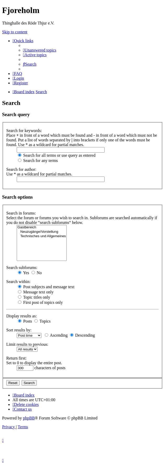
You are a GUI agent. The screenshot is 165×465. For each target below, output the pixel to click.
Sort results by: (19, 330)
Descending (82, 335)
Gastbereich (41, 227)
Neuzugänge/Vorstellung (41, 232)
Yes (23, 273)
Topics (42, 321)
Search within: (18, 281)
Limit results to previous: (27, 344)
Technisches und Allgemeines (41, 236)
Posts (25, 321)
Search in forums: (21, 213)
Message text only (35, 292)
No (37, 273)
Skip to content (14, 32)
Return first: (16, 358)
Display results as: (21, 316)
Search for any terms (38, 160)
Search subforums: (22, 267)
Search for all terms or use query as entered (56, 155)
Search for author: (21, 169)
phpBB (29, 418)
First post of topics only (40, 302)
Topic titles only (34, 297)
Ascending (56, 335)
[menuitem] (39, 50)
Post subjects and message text (46, 287)
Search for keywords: (24, 130)
